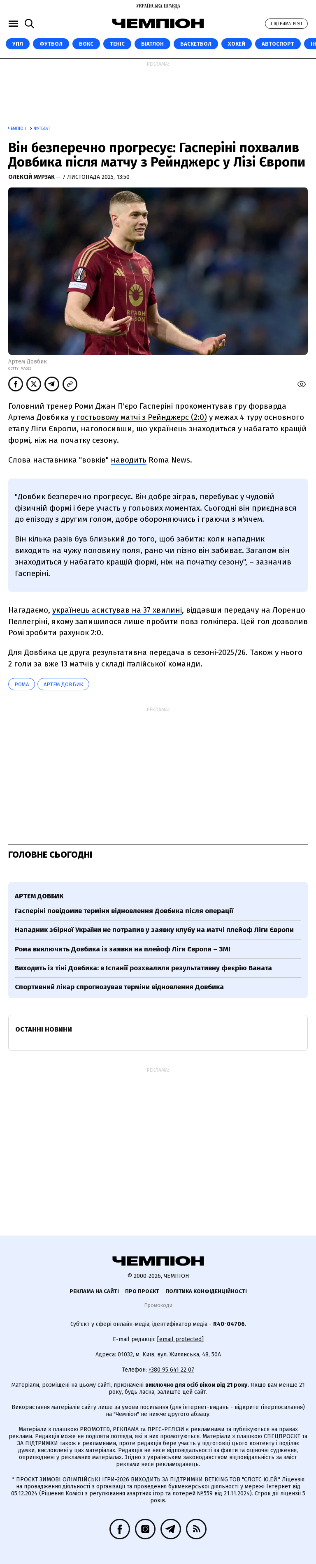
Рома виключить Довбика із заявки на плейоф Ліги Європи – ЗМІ (122, 949)
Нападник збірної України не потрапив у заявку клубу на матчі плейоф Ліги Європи (154, 929)
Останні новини (43, 1029)
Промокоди (158, 1305)
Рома (21, 684)
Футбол (51, 44)
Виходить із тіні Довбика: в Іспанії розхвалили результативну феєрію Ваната (143, 968)
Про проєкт (142, 1291)
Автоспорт (278, 44)
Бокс (86, 44)
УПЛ (17, 44)
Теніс (117, 44)
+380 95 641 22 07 (171, 1369)
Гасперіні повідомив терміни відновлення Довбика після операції (124, 911)
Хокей (236, 44)
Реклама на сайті (94, 1291)
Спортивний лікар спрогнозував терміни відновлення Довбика (119, 987)
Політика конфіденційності (206, 1291)
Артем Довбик (63, 684)
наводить (128, 460)
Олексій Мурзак (32, 177)
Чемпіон (18, 128)
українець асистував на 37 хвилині (117, 610)
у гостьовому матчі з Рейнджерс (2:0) (139, 417)
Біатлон (152, 44)
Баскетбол (195, 44)
